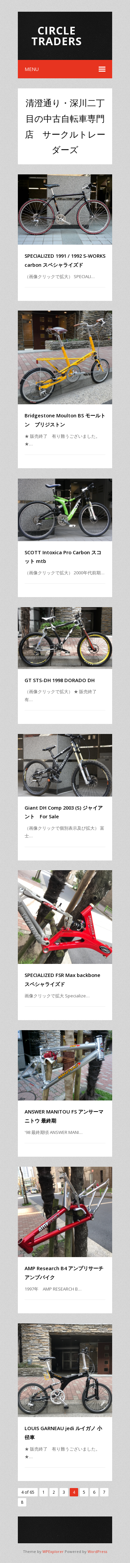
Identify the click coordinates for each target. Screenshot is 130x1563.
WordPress (97, 1551)
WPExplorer (53, 1551)
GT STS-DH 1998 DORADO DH (60, 680)
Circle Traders (56, 35)
